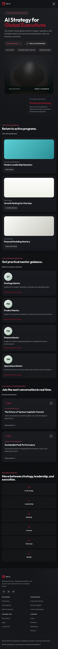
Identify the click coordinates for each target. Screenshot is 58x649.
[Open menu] (54, 4)
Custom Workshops (37, 609)
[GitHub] (13, 591)
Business (33, 622)
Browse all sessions (9, 395)
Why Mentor (6, 618)
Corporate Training (36, 601)
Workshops (5, 601)
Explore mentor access (13, 292)
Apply (3, 622)
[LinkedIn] (8, 591)
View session (10, 425)
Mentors (33, 631)
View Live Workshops (36, 43)
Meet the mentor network (12, 267)
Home (32, 618)
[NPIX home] (6, 3)
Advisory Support (36, 605)
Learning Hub (6, 605)
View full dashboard (9, 134)
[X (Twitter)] (4, 591)
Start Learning (14, 43)
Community (6, 626)
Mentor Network (7, 609)
